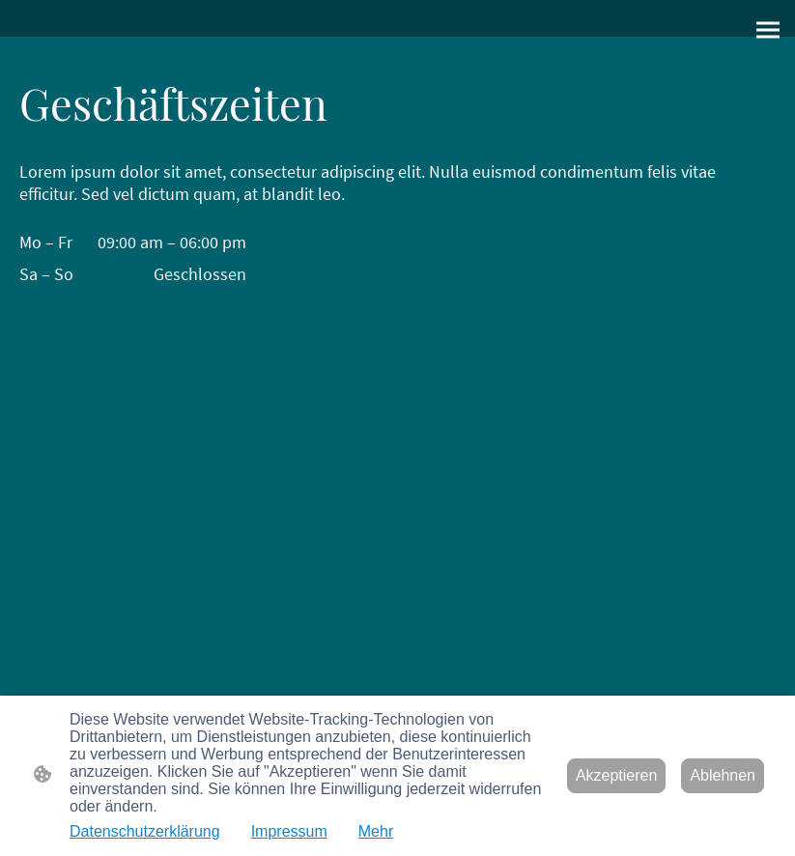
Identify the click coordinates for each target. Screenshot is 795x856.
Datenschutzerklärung (145, 831)
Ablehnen (722, 775)
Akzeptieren (617, 775)
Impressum (289, 831)
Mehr (375, 831)
